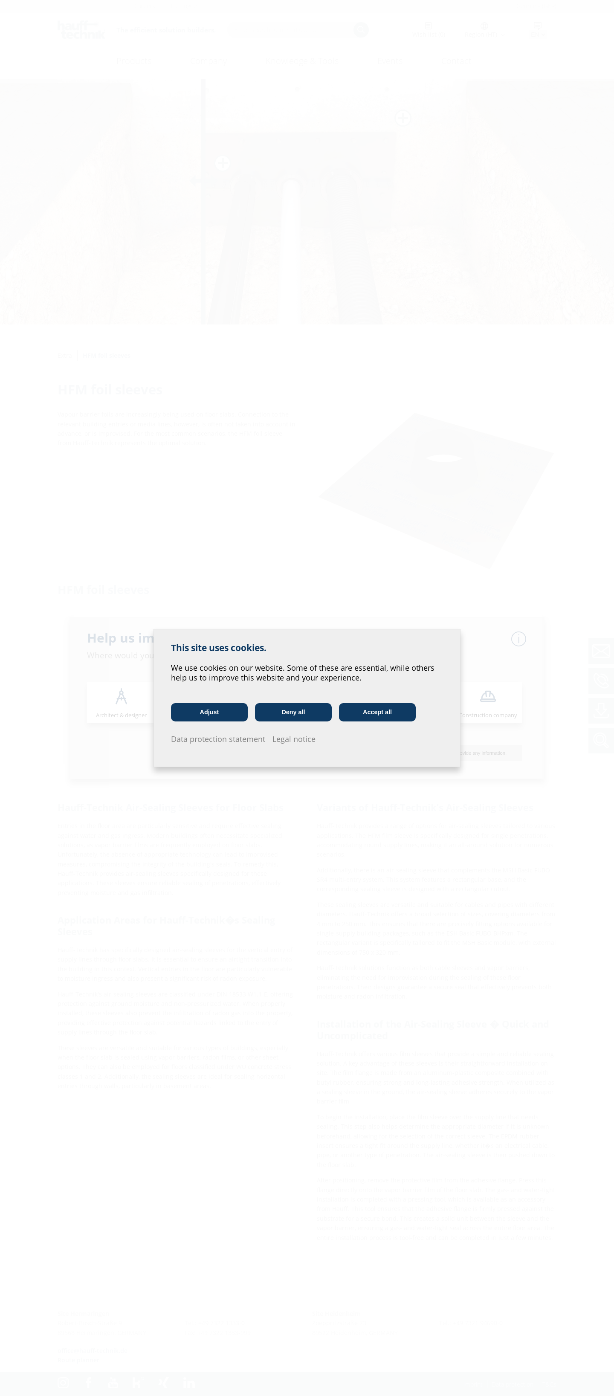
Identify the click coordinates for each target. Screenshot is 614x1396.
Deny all (293, 712)
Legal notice (294, 739)
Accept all (377, 712)
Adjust (209, 712)
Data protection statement (218, 739)
